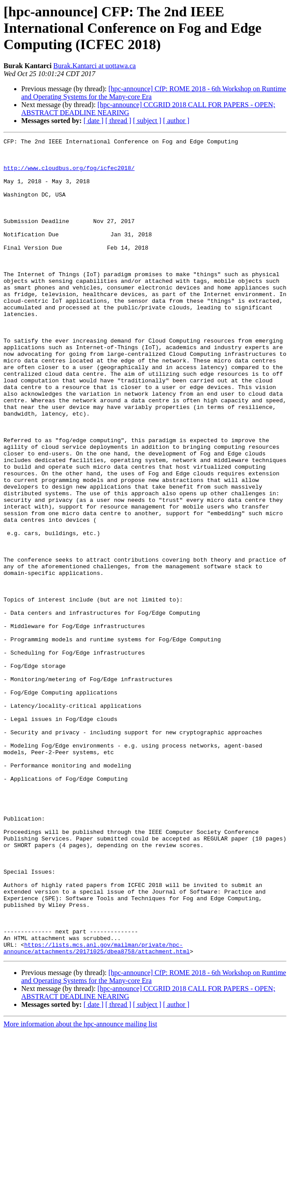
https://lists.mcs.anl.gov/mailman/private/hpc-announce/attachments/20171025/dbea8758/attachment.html (97, 1110)
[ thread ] (118, 120)
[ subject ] (147, 120)
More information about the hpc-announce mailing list (80, 1187)
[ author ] (176, 120)
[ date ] (93, 120)
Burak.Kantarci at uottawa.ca (94, 65)
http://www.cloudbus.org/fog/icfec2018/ (69, 174)
